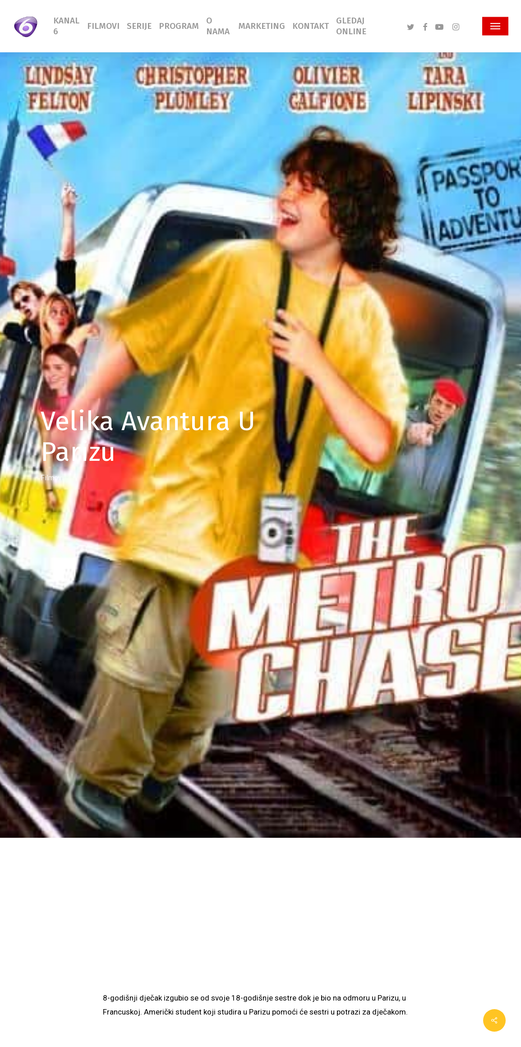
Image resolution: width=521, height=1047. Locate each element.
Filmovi (52, 477)
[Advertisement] (260, 923)
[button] (495, 26)
